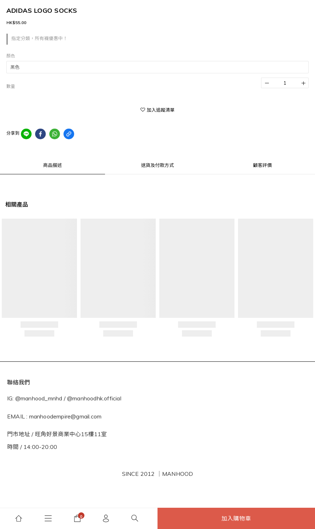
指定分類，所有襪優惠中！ (39, 38)
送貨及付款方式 (157, 165)
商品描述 (52, 165)
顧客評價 (262, 165)
